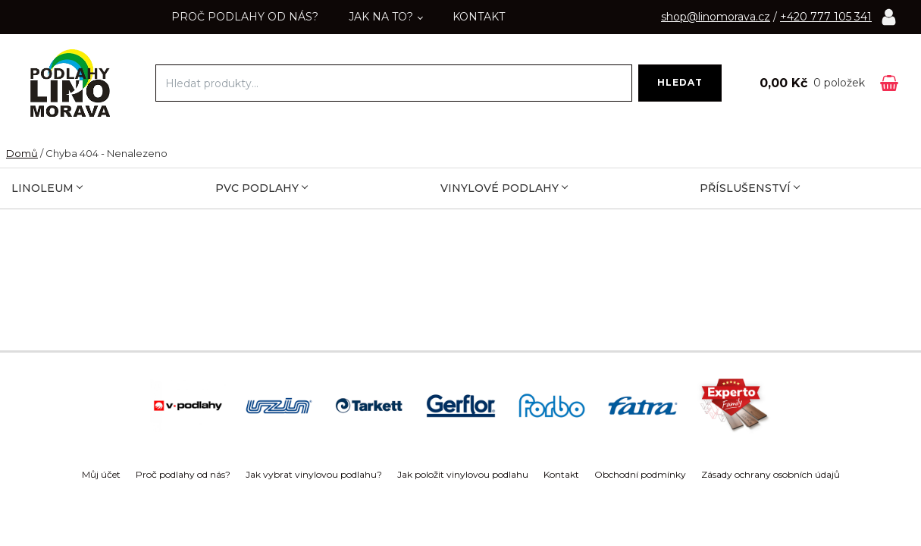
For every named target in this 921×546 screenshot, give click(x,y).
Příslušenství (750, 188)
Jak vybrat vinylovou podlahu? (314, 474)
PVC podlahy (261, 188)
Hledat (680, 82)
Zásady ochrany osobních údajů (770, 474)
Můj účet (101, 474)
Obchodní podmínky (640, 474)
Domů (22, 153)
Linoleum (47, 188)
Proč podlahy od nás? (244, 17)
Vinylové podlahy (504, 188)
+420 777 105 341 (826, 17)
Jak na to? (381, 17)
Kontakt (479, 17)
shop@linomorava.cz (715, 17)
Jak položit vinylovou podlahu (462, 474)
